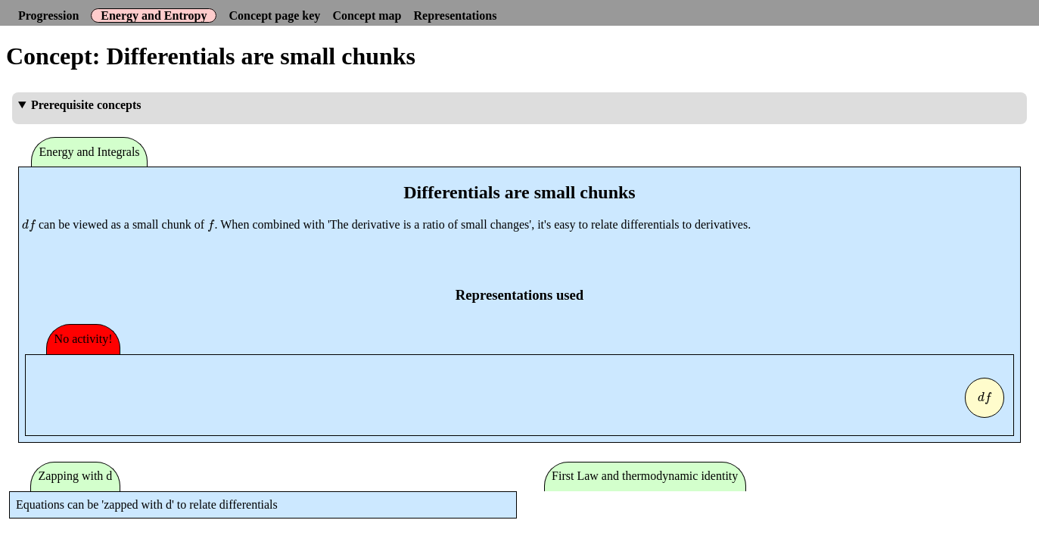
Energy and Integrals (89, 151)
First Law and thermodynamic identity (645, 475)
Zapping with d (76, 475)
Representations (454, 15)
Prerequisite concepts (86, 104)
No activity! (83, 338)
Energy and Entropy (154, 15)
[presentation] (29, 224)
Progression (48, 15)
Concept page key (274, 15)
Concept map (366, 15)
